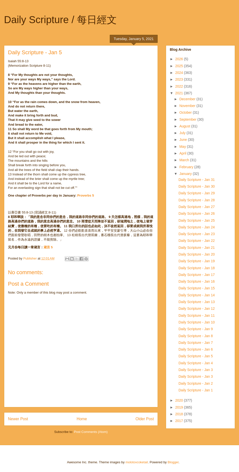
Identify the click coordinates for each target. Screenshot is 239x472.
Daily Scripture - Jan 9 (196, 329)
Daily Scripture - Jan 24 (197, 227)
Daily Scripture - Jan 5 (196, 356)
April (183, 153)
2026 (179, 59)
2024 (179, 73)
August (185, 126)
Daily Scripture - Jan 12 (197, 309)
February (186, 167)
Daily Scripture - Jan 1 (196, 390)
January (186, 174)
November (187, 106)
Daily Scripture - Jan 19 (197, 261)
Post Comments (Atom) (91, 432)
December (187, 99)
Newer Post (18, 419)
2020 (179, 400)
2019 (179, 407)
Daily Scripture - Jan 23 (197, 234)
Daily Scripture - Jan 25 (197, 220)
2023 (179, 79)
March (184, 160)
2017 (179, 421)
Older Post (144, 419)
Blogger (173, 462)
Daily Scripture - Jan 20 (197, 254)
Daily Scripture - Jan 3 (196, 370)
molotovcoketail (136, 462)
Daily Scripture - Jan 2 (196, 383)
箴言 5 (48, 247)
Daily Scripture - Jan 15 (197, 288)
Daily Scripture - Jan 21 (197, 248)
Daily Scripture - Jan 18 (197, 268)
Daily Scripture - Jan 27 (197, 207)
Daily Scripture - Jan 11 (197, 315)
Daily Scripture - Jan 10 (197, 322)
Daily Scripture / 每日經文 (60, 19)
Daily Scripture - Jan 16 (197, 281)
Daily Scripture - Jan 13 (197, 302)
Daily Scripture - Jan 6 (196, 349)
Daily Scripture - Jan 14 (197, 295)
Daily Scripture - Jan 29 (197, 193)
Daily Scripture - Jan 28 (197, 200)
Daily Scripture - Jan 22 (197, 241)
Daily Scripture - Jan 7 (196, 343)
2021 (179, 93)
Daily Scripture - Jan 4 (196, 363)
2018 (179, 414)
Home (82, 419)
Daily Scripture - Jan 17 (197, 275)
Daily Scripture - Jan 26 (197, 213)
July (182, 133)
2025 (179, 66)
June (183, 140)
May (183, 147)
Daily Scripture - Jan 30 (197, 186)
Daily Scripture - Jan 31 (197, 180)
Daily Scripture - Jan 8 (196, 336)
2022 (179, 86)
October (186, 112)
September (188, 119)
